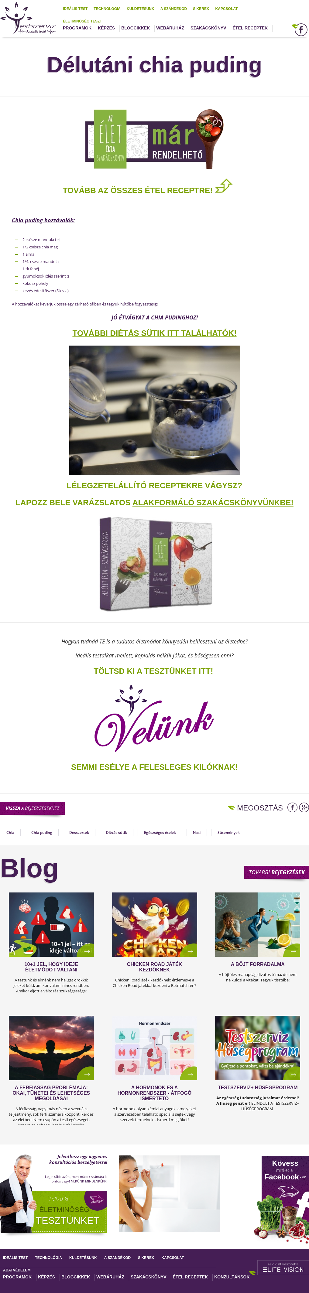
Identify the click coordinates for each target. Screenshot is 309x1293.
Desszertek (79, 832)
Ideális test (75, 9)
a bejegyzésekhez (32, 808)
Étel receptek (250, 28)
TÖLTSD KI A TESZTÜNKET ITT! (153, 671)
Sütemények (229, 832)
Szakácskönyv (208, 28)
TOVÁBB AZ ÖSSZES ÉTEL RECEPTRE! (148, 190)
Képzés (106, 28)
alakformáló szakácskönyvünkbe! (213, 502)
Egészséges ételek (160, 832)
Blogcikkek (135, 28)
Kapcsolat (226, 9)
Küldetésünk (140, 9)
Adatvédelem (16, 1270)
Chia (10, 832)
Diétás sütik (116, 832)
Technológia (107, 9)
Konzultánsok (231, 1276)
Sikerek (201, 9)
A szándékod (173, 9)
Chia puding (41, 832)
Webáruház (170, 28)
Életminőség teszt (82, 21)
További (277, 872)
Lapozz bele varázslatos (73, 502)
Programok (77, 28)
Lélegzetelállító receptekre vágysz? (154, 485)
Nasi (197, 832)
